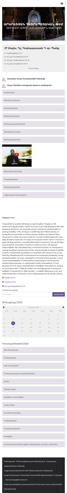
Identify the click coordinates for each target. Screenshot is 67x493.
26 (22, 331)
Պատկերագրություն (12, 429)
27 (31, 331)
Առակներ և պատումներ (13, 397)
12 (22, 323)
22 (49, 327)
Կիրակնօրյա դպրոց (12, 132)
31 (4, 335)
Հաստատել (58, 294)
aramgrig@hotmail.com (18, 480)
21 (40, 327)
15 (49, 323)
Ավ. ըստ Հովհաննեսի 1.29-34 (16, 60)
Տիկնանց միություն (12, 116)
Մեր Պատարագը (11, 350)
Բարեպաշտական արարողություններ (19, 374)
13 (31, 323)
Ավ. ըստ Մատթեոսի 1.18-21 (15, 64)
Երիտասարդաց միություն (14, 124)
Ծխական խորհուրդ (12, 100)
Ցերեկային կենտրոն (12, 140)
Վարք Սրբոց (9, 405)
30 (58, 331)
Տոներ (6, 381)
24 (4, 331)
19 (22, 327)
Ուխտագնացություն (12, 187)
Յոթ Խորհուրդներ (11, 366)
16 (58, 323)
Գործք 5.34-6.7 (10, 278)
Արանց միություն (11, 108)
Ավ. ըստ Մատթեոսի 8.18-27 (16, 57)
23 (58, 327)
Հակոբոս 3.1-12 (10, 282)
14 (40, 323)
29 (49, 331)
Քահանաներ (9, 93)
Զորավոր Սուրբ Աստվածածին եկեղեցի (23, 78)
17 (4, 327)
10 (4, 323)
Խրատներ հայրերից (12, 413)
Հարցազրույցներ (11, 179)
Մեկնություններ (10, 421)
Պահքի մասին (10, 389)
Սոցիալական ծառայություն (15, 195)
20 (31, 327)
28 (40, 331)
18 (13, 327)
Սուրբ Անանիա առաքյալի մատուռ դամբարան (27, 85)
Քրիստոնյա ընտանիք (13, 171)
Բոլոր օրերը (34, 68)
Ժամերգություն (10, 358)
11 (13, 323)
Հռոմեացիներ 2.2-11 (13, 53)
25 (13, 331)
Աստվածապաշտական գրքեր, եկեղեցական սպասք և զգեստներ (30, 444)
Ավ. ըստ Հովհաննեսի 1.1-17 (14, 286)
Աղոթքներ (8, 436)
